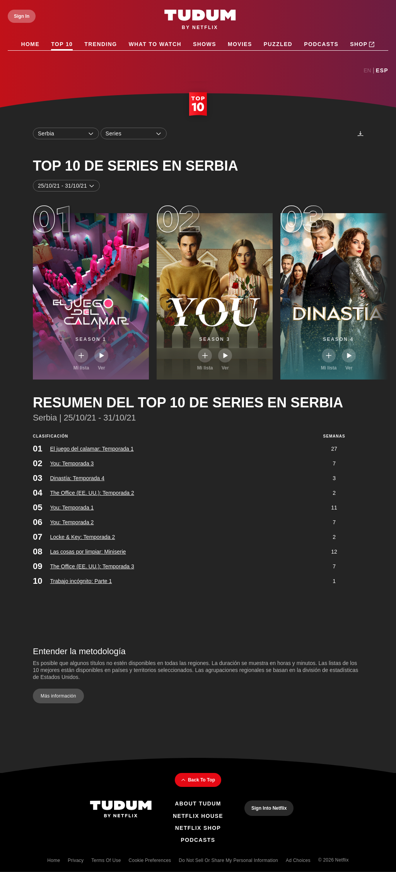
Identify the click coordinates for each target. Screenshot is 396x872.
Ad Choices (298, 860)
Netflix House (198, 816)
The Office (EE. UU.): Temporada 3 (92, 566)
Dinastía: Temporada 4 (77, 478)
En (367, 70)
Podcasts (321, 44)
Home (30, 44)
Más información (58, 696)
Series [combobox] (134, 133)
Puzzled (278, 44)
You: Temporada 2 (72, 522)
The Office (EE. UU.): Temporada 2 (92, 493)
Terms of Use (106, 860)
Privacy (76, 860)
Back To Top (198, 780)
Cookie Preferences (150, 860)
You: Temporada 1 (72, 507)
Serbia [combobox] (66, 133)
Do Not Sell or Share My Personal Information (228, 860)
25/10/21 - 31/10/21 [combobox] (66, 186)
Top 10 (62, 44)
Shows (204, 44)
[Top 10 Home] (198, 104)
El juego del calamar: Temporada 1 (91, 449)
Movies (240, 44)
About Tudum (198, 803)
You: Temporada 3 (72, 463)
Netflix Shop (198, 828)
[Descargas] (360, 133)
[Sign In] (22, 16)
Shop (362, 44)
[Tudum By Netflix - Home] (121, 809)
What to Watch (155, 44)
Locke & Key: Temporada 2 (82, 537)
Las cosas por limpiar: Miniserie (88, 552)
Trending (100, 44)
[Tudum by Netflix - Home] (200, 20)
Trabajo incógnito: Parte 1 (81, 581)
